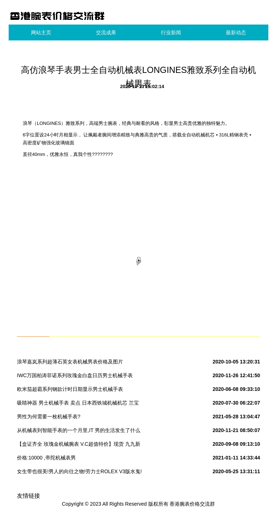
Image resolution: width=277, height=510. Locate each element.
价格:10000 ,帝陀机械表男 (46, 458)
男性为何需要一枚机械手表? (48, 416)
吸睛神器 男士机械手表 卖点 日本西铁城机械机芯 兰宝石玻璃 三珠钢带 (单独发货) (78, 404)
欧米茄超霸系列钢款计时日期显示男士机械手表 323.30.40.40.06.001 (70, 390)
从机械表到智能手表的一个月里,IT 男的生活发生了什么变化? (78, 431)
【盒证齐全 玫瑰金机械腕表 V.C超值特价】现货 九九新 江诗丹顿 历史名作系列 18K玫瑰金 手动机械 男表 (78, 445)
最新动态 (236, 32)
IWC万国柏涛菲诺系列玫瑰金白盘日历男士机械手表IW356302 (75, 376)
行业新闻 (171, 32)
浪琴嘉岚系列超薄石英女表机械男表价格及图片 (70, 362)
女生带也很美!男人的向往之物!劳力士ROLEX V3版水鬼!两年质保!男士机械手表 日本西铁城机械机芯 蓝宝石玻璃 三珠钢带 (79, 472)
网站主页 (41, 32)
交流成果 (106, 32)
